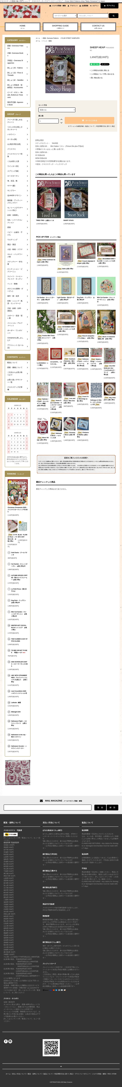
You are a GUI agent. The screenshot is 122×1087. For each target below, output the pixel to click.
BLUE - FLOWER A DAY (22, 536)
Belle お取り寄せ (65, 269)
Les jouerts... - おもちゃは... (56, 363)
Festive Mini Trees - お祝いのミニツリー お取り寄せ (46, 338)
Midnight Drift (15, 712)
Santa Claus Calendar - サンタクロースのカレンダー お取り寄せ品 (56, 405)
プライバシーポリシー (82, 1074)
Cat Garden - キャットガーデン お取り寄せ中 (45, 299)
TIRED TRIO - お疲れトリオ (46, 220)
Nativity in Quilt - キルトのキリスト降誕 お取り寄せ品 (42, 402)
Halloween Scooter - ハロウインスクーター (19, 747)
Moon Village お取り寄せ (43, 439)
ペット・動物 (47, 41)
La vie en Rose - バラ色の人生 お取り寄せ (12, 538)
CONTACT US (98, 27)
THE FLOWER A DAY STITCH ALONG (19, 640)
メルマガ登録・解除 (59, 6)
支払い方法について (19, 1074)
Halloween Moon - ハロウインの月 (56, 435)
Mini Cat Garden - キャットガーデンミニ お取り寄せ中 (106, 300)
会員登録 (85, 6)
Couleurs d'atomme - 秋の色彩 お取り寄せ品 (69, 362)
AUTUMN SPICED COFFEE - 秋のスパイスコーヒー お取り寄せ (19, 578)
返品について (89, 126)
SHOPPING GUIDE (60, 27)
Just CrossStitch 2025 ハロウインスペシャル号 (19, 692)
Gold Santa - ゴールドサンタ (19, 554)
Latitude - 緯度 (16, 702)
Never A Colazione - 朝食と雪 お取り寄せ (106, 338)
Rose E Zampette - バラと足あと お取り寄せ (86, 337)
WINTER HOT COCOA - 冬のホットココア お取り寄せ (19, 628)
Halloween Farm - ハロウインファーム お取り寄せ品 (83, 362)
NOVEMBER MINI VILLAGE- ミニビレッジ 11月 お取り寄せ (66, 329)
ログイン (95, 6)
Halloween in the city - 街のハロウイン (18, 736)
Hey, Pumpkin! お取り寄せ (110, 399)
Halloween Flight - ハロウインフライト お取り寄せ (19, 723)
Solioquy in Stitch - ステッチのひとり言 (96, 402)
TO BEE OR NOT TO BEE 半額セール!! (19, 651)
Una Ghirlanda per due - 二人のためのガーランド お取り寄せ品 (109, 370)
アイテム (109, 6)
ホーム (38, 38)
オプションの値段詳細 (76, 126)
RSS (109, 1074)
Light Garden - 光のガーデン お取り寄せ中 (65, 299)
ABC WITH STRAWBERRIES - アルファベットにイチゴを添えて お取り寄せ (19, 679)
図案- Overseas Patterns (51, 38)
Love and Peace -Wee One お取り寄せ (69, 401)
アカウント (74, 6)
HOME (22, 27)
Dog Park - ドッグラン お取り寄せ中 (86, 299)
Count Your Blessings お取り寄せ (83, 399)
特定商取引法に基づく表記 (105, 126)
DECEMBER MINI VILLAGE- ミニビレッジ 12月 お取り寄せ (106, 261)
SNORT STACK (68, 220)
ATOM (114, 1074)
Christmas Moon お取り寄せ (69, 435)
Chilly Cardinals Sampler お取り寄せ (46, 261)
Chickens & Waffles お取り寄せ (83, 435)
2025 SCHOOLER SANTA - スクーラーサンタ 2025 (19, 664)
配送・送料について (35, 1074)
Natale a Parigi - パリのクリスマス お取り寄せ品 (96, 362)
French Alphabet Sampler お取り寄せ (86, 262)
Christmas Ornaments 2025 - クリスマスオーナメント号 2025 (18, 510)
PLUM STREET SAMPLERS (70, 38)
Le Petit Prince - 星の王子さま (19, 590)
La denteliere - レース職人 (42, 364)
